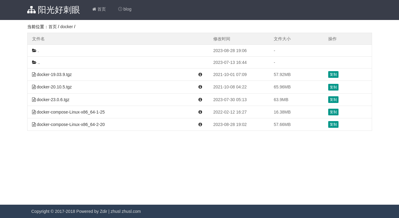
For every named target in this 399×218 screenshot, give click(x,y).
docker (66, 26)
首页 (99, 9)
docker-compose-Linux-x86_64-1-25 (68, 112)
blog (124, 9)
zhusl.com (131, 211)
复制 (333, 74)
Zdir (103, 211)
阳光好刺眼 (53, 10)
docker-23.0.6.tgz (51, 99)
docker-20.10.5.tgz (52, 86)
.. (36, 62)
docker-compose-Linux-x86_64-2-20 (68, 124)
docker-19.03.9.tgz (52, 74)
